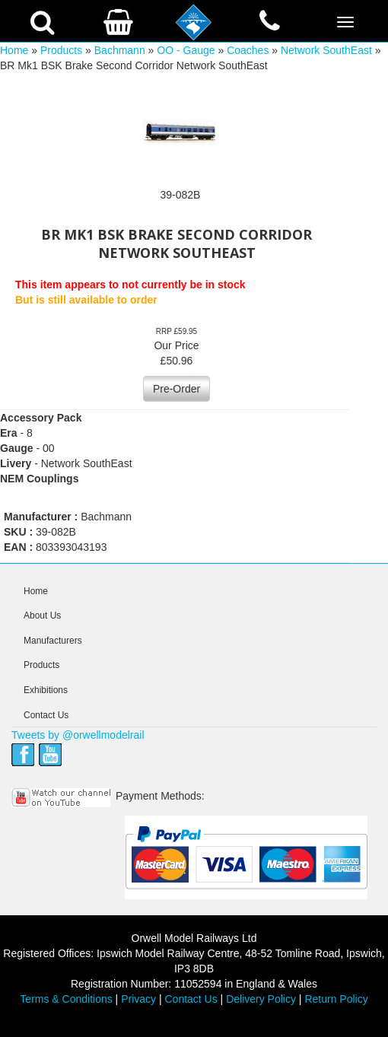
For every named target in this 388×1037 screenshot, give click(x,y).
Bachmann (119, 50)
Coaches (248, 50)
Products (61, 50)
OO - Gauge (186, 50)
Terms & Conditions (66, 999)
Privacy (138, 999)
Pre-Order (176, 389)
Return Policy (335, 999)
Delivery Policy (261, 999)
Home (14, 50)
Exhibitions (46, 690)
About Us (42, 615)
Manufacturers (53, 640)
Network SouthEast (326, 50)
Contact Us (46, 715)
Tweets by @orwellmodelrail (78, 735)
